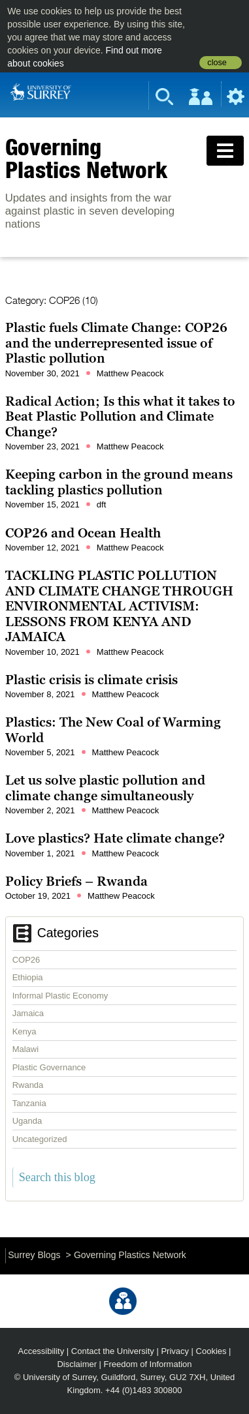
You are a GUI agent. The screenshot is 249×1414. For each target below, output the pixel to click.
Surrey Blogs (34, 1255)
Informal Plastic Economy (60, 995)
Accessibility (41, 1351)
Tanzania (29, 1103)
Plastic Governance (49, 1067)
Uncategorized (39, 1139)
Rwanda (28, 1085)
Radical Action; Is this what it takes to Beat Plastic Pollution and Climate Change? (120, 416)
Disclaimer (77, 1364)
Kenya (24, 1031)
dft (101, 504)
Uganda (27, 1121)
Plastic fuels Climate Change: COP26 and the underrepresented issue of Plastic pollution (116, 342)
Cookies (211, 1351)
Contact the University (112, 1351)
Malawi (25, 1049)
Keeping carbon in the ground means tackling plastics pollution (119, 482)
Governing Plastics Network (86, 158)
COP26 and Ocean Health (83, 533)
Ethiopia (27, 977)
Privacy (175, 1351)
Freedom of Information (148, 1364)
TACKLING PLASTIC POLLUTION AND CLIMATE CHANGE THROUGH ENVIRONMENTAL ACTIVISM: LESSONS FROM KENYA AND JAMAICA (119, 606)
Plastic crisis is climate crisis (91, 679)
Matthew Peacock (130, 373)
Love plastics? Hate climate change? (115, 838)
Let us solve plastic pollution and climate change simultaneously (105, 788)
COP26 (26, 960)
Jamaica (28, 1013)
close (216, 62)
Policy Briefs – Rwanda (76, 881)
